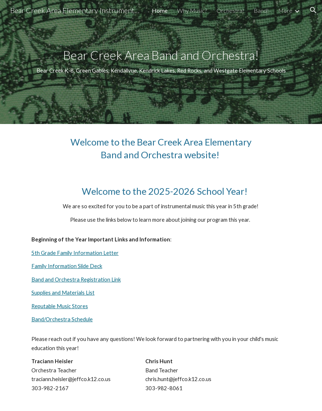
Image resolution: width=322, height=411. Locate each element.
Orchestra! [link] (230, 10)
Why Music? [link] (192, 10)
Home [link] (160, 10)
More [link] (285, 10)
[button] (313, 10)
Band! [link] (261, 10)
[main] (161, 62)
